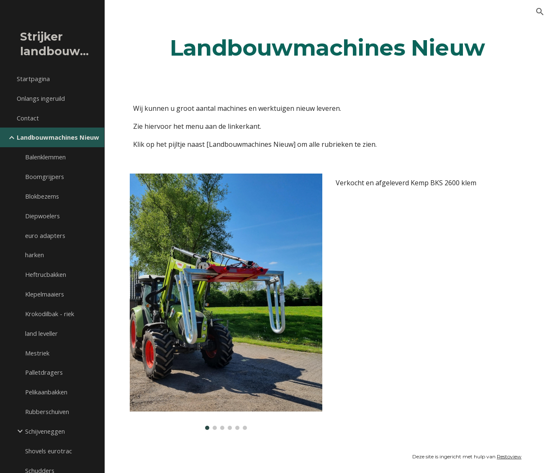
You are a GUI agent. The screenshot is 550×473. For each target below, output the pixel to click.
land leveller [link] (41, 333)
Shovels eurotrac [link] (48, 451)
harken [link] (34, 255)
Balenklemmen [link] (45, 157)
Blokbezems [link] (42, 196)
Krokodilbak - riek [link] (49, 313)
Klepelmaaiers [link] (44, 294)
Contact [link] (28, 118)
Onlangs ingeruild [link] (41, 98)
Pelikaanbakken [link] (46, 392)
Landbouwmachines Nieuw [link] (58, 137)
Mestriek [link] (37, 353)
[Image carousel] (226, 302)
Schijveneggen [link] (45, 431)
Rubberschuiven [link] (47, 411)
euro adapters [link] (45, 235)
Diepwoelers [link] (42, 216)
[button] (540, 12)
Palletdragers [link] (44, 372)
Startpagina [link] (33, 78)
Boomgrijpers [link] (44, 176)
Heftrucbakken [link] (45, 274)
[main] (327, 47)
